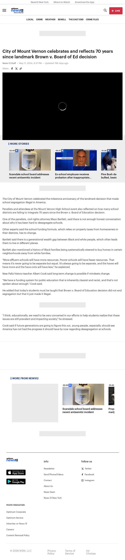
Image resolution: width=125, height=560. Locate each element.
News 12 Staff (9, 63)
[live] (116, 10)
